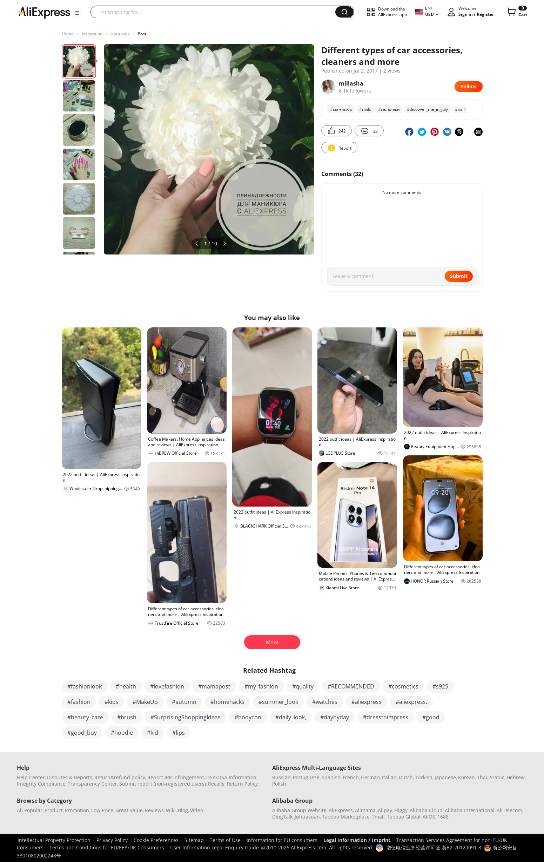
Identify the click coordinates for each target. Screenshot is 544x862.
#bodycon (248, 717)
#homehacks (227, 702)
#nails (365, 109)
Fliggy (401, 810)
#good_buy (82, 733)
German (370, 777)
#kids (112, 702)
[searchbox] (215, 12)
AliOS (429, 816)
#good (430, 717)
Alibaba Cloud (426, 810)
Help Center (31, 777)
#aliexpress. (411, 702)
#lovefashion (167, 686)
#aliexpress (366, 702)
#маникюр (341, 109)
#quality (303, 686)
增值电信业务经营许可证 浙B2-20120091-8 (433, 847)
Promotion (77, 810)
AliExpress (341, 810)
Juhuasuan (307, 816)
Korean (466, 777)
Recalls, (217, 783)
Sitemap (194, 840)
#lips (178, 733)
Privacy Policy (112, 840)
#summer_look (278, 702)
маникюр (120, 34)
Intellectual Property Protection (54, 840)
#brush (126, 717)
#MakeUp (145, 702)
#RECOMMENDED (351, 686)
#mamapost (214, 686)
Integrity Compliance (41, 783)
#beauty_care (85, 717)
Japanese (445, 777)
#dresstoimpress (385, 717)
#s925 (440, 686)
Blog (183, 810)
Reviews (154, 810)
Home (68, 34)
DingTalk (282, 816)
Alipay (385, 810)
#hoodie (122, 733)
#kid (152, 733)
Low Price (102, 810)
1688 (443, 816)
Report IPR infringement (175, 777)
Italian (389, 777)
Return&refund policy (119, 777)
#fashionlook (84, 686)
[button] (77, 13)
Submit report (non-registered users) (162, 783)
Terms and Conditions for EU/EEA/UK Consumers (106, 847)
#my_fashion (261, 686)
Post (142, 34)
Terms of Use (225, 840)
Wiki (171, 810)
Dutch (406, 777)
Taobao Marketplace (346, 816)
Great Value (129, 810)
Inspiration (92, 34)
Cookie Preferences (156, 840)
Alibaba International (470, 810)
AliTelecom (509, 810)
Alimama (365, 810)
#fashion (78, 702)
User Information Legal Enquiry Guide (214, 847)
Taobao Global (404, 816)
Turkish (423, 777)
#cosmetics (403, 686)
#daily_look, (290, 717)
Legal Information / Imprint (356, 840)
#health (126, 686)
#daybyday (334, 717)
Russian (281, 777)
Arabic (496, 777)
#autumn (184, 702)
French (351, 777)
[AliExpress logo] (44, 12)
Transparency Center (92, 783)
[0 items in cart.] (516, 12)
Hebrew (515, 777)
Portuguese (306, 777)
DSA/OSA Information (231, 777)
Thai (482, 777)
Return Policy (242, 783)
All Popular (29, 810)
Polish (279, 783)
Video (196, 810)
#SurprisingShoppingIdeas (185, 717)
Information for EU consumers (282, 840)
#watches (324, 702)
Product (54, 810)
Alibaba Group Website (299, 810)
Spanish (331, 777)
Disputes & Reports (69, 777)
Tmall (378, 816)
